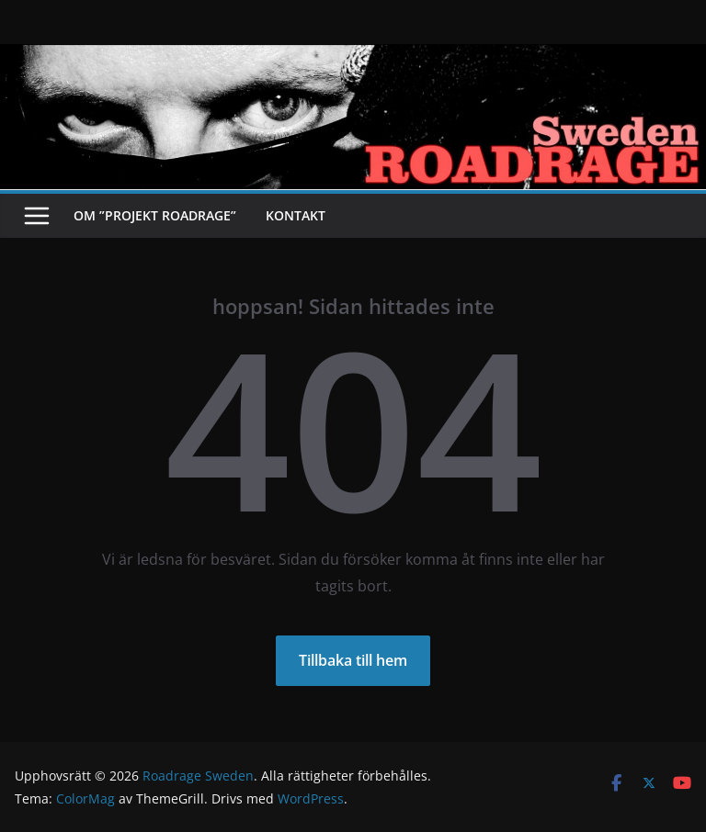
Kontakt (295, 215)
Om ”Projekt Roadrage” (155, 215)
